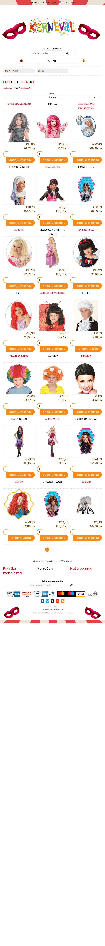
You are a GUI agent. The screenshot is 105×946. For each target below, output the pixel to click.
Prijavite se (45, 3)
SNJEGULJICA (86, 230)
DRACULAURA (52, 167)
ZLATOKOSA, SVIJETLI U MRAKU (52, 232)
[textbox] (47, 53)
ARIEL (19, 293)
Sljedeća (58, 549)
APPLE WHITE (52, 419)
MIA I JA (52, 104)
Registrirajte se (35, 3)
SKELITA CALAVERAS (86, 419)
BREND (41, 71)
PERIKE (15, 88)
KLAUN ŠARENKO (19, 356)
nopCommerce (56, 606)
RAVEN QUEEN (19, 419)
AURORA (19, 230)
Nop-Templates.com (56, 610)
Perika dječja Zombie (19, 104)
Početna (7, 88)
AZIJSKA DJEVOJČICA (52, 293)
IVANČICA (52, 356)
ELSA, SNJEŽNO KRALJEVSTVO (86, 106)
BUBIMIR (86, 482)
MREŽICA (86, 356)
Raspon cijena (12, 71)
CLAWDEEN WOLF (52, 482)
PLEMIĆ (86, 293)
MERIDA (19, 482)
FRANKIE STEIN (86, 167)
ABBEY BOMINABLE (18, 167)
